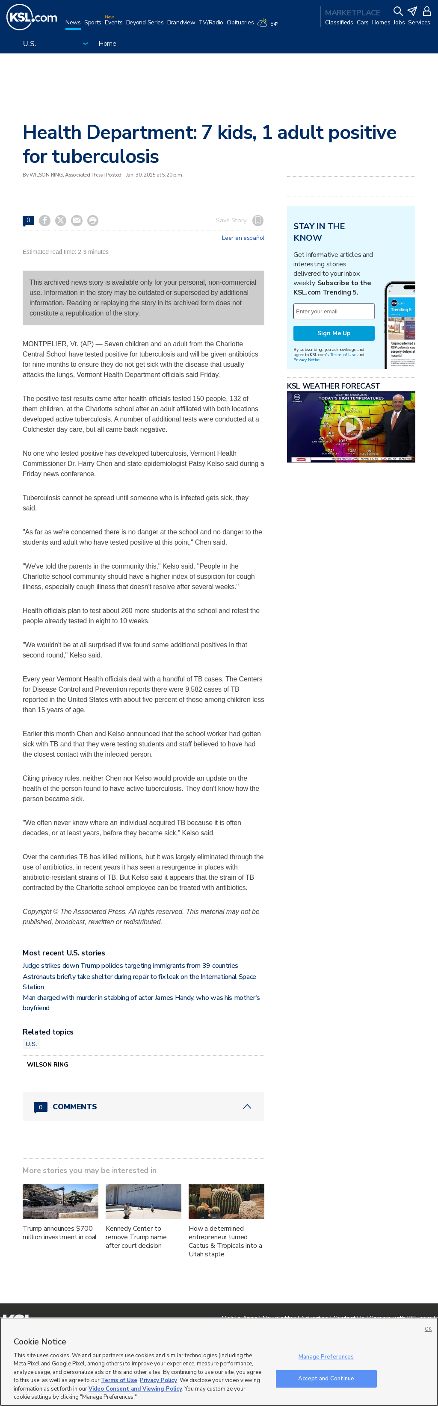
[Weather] (269, 26)
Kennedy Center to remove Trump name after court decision (136, 1237)
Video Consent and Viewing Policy (135, 1389)
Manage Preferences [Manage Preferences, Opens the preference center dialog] (326, 1357)
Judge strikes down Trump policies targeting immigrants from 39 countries (130, 965)
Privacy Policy (158, 1380)
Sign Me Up (334, 333)
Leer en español (243, 238)
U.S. (31, 1043)
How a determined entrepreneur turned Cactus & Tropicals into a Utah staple (225, 1241)
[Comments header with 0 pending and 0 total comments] (143, 1106)
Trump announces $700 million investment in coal (60, 1233)
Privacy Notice (306, 360)
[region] (219, 1362)
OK (428, 1329)
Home (107, 43)
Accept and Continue (326, 1378)
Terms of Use (343, 354)
